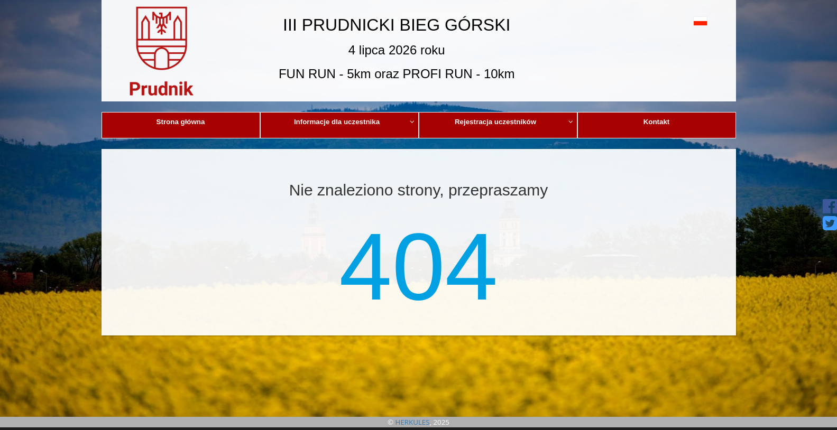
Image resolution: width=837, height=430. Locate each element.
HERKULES (412, 422)
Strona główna (181, 122)
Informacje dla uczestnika (354, 122)
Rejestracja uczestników (514, 122)
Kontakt (656, 122)
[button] (676, 21)
